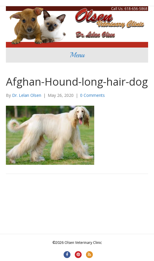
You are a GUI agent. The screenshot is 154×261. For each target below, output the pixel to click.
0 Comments (92, 95)
